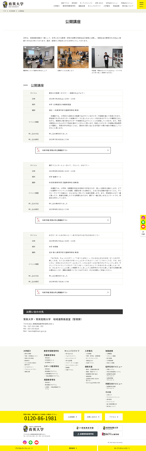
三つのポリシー (29, 367)
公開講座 (109, 353)
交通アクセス (65, 3)
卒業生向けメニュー (127, 3)
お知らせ (109, 395)
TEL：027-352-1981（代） (33, 326)
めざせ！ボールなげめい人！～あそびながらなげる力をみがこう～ (74, 235)
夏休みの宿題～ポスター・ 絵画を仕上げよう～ (67, 93)
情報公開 (27, 371)
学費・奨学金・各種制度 (93, 356)
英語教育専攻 (49, 379)
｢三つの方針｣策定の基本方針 (30, 363)
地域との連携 (110, 363)
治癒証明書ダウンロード (110, 379)
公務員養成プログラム (51, 373)
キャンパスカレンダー (72, 365)
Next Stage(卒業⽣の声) (93, 383)
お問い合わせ (99, 3)
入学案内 (107, 6)
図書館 (67, 367)
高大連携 (109, 358)
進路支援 (81, 6)
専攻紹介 (47, 358)
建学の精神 (28, 353)
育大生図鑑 (69, 360)
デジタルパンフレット (113, 397)
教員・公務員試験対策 (92, 369)
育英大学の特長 (29, 358)
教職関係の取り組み (92, 374)
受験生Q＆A (89, 360)
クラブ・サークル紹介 (72, 363)
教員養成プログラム (51, 371)
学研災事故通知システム (114, 371)
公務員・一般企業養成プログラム (53, 388)
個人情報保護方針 (112, 404)
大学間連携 (110, 360)
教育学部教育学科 (69, 6)
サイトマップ (110, 402)
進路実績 (88, 376)
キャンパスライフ (94, 6)
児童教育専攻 (49, 355)
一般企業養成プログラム (52, 376)
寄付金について (127, 6)
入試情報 (88, 353)
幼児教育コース (49, 362)
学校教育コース (49, 360)
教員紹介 (27, 360)
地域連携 (116, 6)
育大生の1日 (69, 353)
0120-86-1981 (40, 418)
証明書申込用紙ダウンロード (111, 375)
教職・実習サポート (92, 371)
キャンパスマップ (71, 358)
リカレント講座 (111, 356)
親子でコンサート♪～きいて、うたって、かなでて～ (69, 165)
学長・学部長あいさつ (31, 356)
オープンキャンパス (86, 3)
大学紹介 (56, 6)
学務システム (110, 369)
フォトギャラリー (71, 356)
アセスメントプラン (30, 369)
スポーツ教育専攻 (51, 366)
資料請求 (74, 3)
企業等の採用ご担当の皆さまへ (92, 379)
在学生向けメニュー (112, 3)
